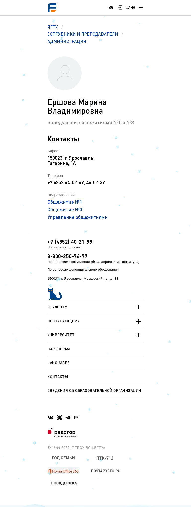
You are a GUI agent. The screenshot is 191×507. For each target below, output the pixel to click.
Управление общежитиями (78, 217)
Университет (95, 335)
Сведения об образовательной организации (94, 390)
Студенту (95, 307)
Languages (59, 362)
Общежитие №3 (65, 209)
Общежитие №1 (65, 201)
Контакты (58, 376)
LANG (130, 7)
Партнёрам (59, 349)
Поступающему (95, 321)
